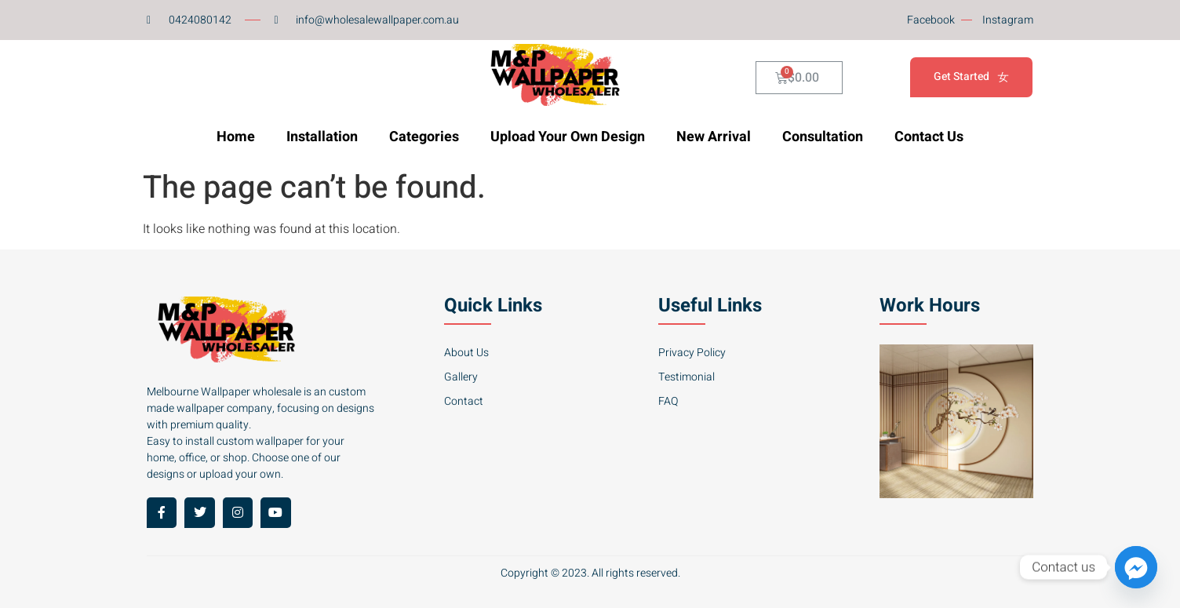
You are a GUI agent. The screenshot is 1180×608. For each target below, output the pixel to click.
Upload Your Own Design (567, 136)
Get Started (971, 77)
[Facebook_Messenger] (1136, 567)
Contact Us (928, 136)
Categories (424, 136)
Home (236, 136)
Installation (322, 136)
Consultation (822, 136)
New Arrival (713, 136)
